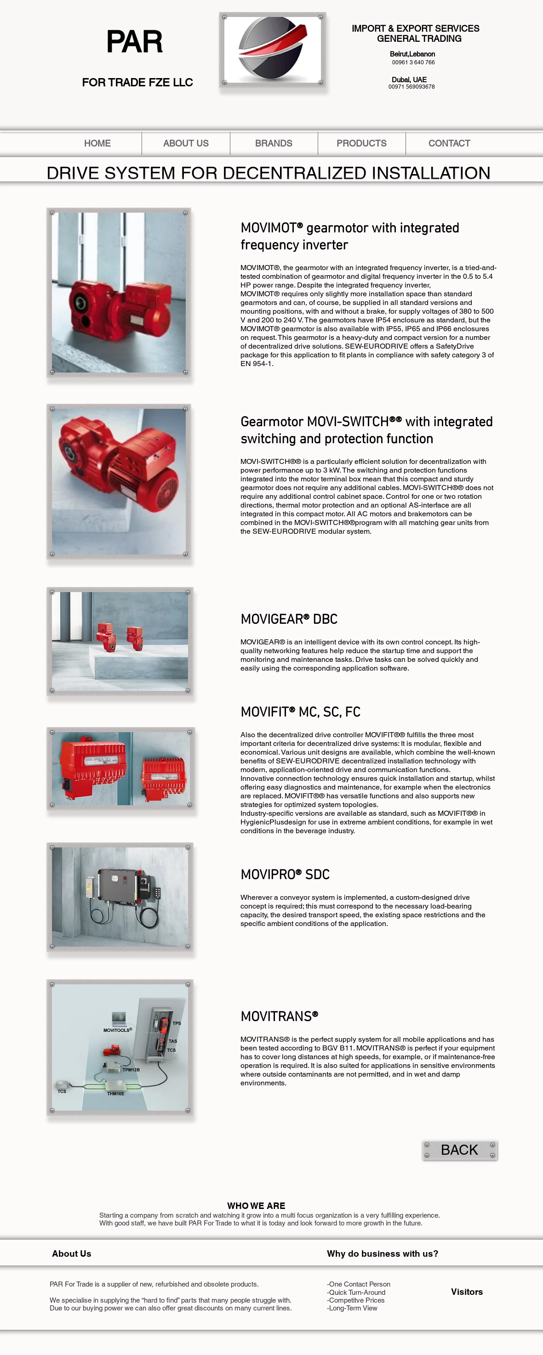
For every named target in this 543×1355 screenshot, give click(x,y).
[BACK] (460, 1150)
